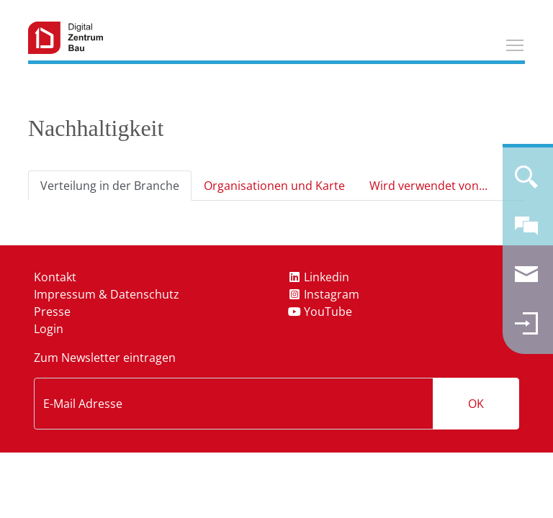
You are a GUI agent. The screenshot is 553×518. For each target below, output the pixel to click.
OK (476, 404)
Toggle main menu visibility (515, 43)
